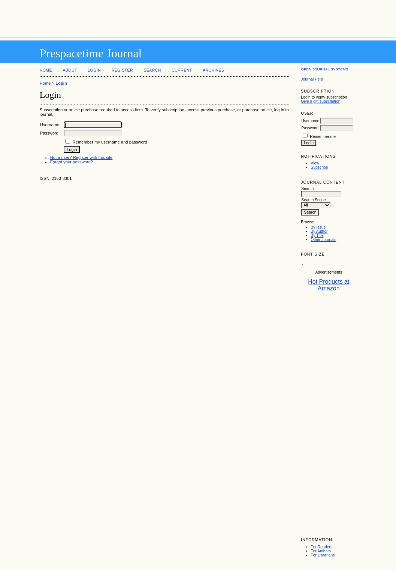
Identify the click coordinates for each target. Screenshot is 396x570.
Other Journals (323, 240)
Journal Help (312, 79)
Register (122, 70)
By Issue (318, 227)
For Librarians (323, 555)
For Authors (321, 551)
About (70, 70)
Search (152, 70)
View (315, 163)
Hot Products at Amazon (328, 285)
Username (310, 121)
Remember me (323, 137)
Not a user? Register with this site (81, 157)
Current (182, 70)
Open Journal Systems (324, 69)
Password (309, 128)
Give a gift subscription (320, 101)
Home (46, 70)
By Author (319, 231)
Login (94, 70)
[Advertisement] (198, 17)
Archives (213, 70)
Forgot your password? (71, 162)
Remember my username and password (110, 142)
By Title (317, 235)
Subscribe (319, 167)
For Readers (321, 547)
